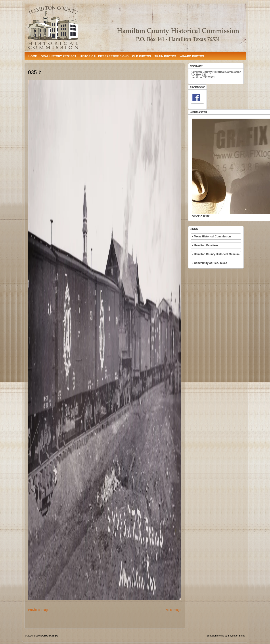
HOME (33, 56)
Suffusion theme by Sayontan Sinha (226, 635)
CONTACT (196, 66)
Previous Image (39, 610)
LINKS (194, 229)
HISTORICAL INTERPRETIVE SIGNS (104, 56)
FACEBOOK (197, 87)
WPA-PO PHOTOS (192, 56)
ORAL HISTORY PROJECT (58, 56)
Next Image (173, 610)
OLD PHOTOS (141, 56)
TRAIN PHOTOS (165, 56)
